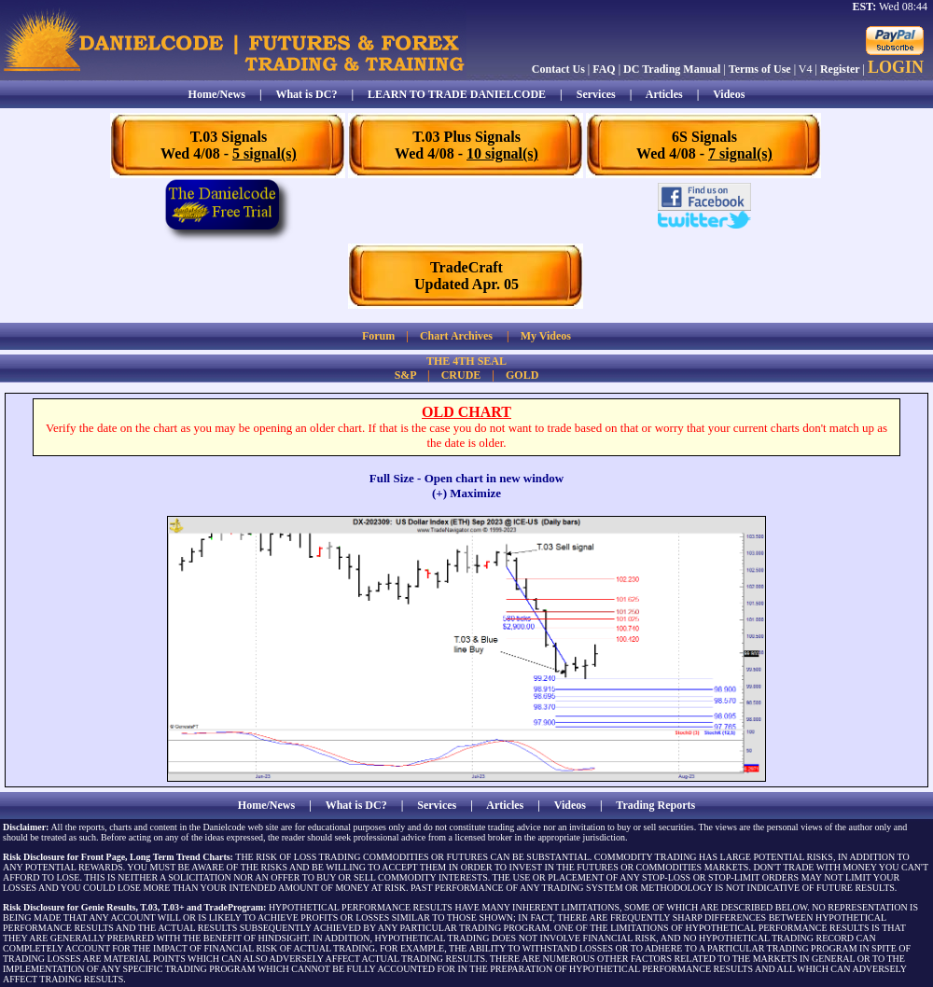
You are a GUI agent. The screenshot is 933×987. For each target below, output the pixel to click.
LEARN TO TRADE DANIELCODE (457, 94)
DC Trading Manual (671, 69)
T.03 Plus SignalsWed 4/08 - (466, 145)
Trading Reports (655, 805)
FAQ (603, 69)
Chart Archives (456, 335)
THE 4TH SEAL (466, 361)
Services (596, 94)
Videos (729, 94)
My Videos (546, 335)
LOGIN (896, 67)
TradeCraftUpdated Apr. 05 (466, 275)
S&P (405, 375)
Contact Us (558, 69)
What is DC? (306, 94)
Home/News (216, 94)
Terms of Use (760, 69)
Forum (378, 335)
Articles (664, 94)
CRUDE (461, 375)
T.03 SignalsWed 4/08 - (228, 145)
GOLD (522, 375)
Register (840, 69)
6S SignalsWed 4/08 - (704, 145)
